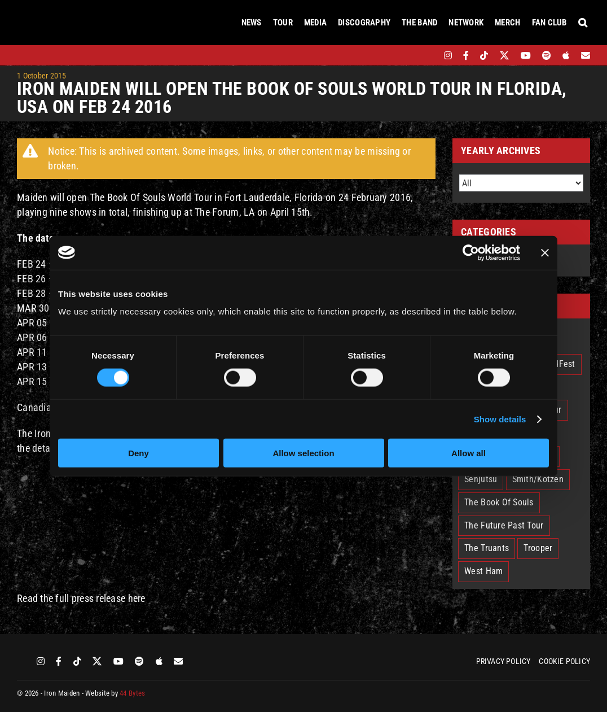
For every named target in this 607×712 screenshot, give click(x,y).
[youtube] (526, 55)
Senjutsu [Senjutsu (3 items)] (480, 479)
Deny (138, 453)
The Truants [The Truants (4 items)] (486, 548)
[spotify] (546, 55)
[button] (582, 22)
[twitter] (504, 55)
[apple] (565, 55)
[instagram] (448, 55)
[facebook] (466, 55)
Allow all (468, 453)
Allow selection (303, 453)
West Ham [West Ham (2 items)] (483, 571)
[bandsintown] (428, 55)
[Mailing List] (585, 55)
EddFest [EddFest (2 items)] (560, 364)
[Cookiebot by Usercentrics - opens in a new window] (470, 252)
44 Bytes (132, 693)
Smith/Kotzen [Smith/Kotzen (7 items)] (538, 479)
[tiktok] (484, 55)
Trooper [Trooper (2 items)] (538, 548)
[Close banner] (545, 252)
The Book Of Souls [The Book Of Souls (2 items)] (499, 502)
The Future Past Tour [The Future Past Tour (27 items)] (503, 525)
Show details (500, 418)
